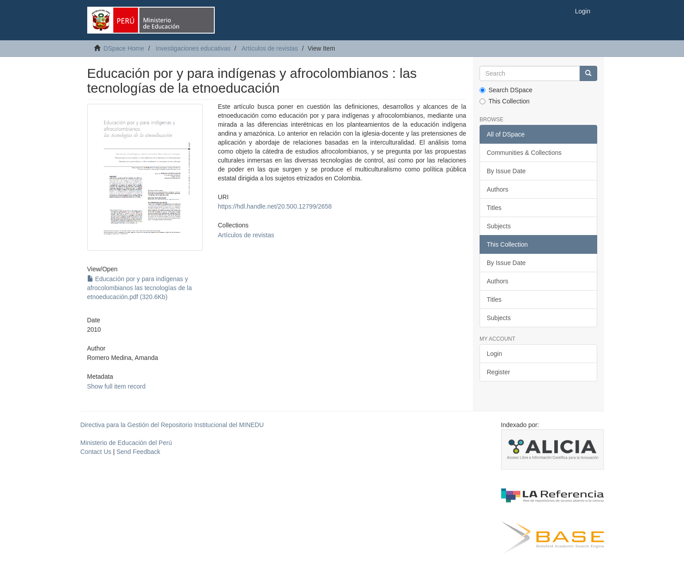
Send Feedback (138, 451)
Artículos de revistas (270, 48)
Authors (497, 189)
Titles (494, 207)
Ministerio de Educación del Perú (126, 442)
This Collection (505, 101)
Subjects (499, 226)
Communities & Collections (524, 152)
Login (494, 353)
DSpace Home (123, 48)
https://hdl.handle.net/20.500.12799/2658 (275, 206)
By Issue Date (506, 171)
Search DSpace (506, 90)
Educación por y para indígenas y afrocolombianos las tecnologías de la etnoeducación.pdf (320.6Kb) (139, 287)
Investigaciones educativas (193, 48)
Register (498, 372)
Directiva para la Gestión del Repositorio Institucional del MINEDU (172, 424)
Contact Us (96, 451)
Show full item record (116, 386)
